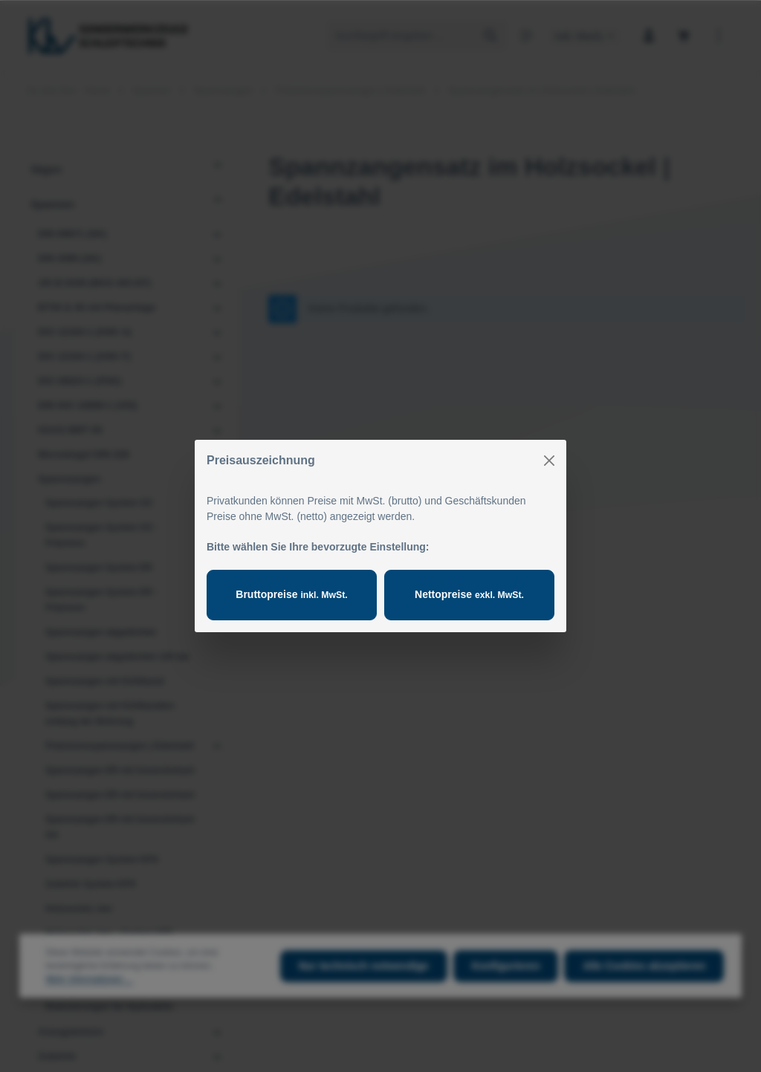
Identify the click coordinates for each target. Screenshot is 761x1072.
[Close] (549, 460)
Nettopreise (469, 594)
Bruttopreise (291, 594)
